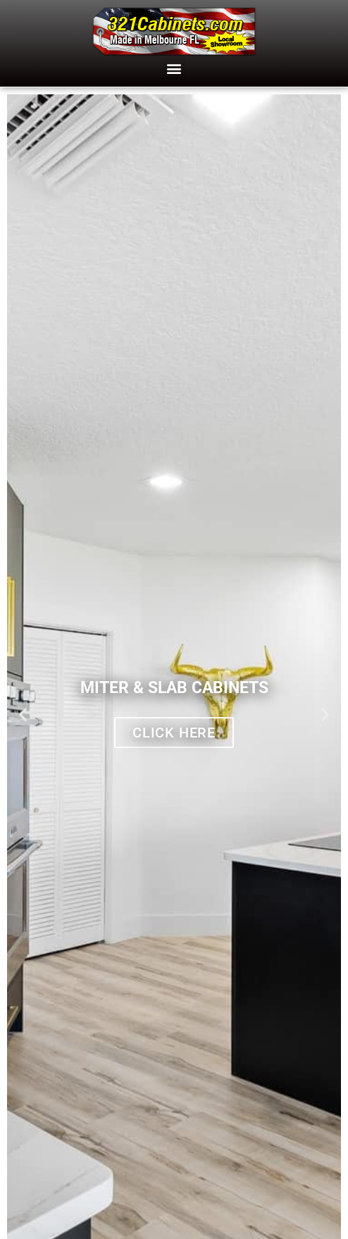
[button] (174, 68)
